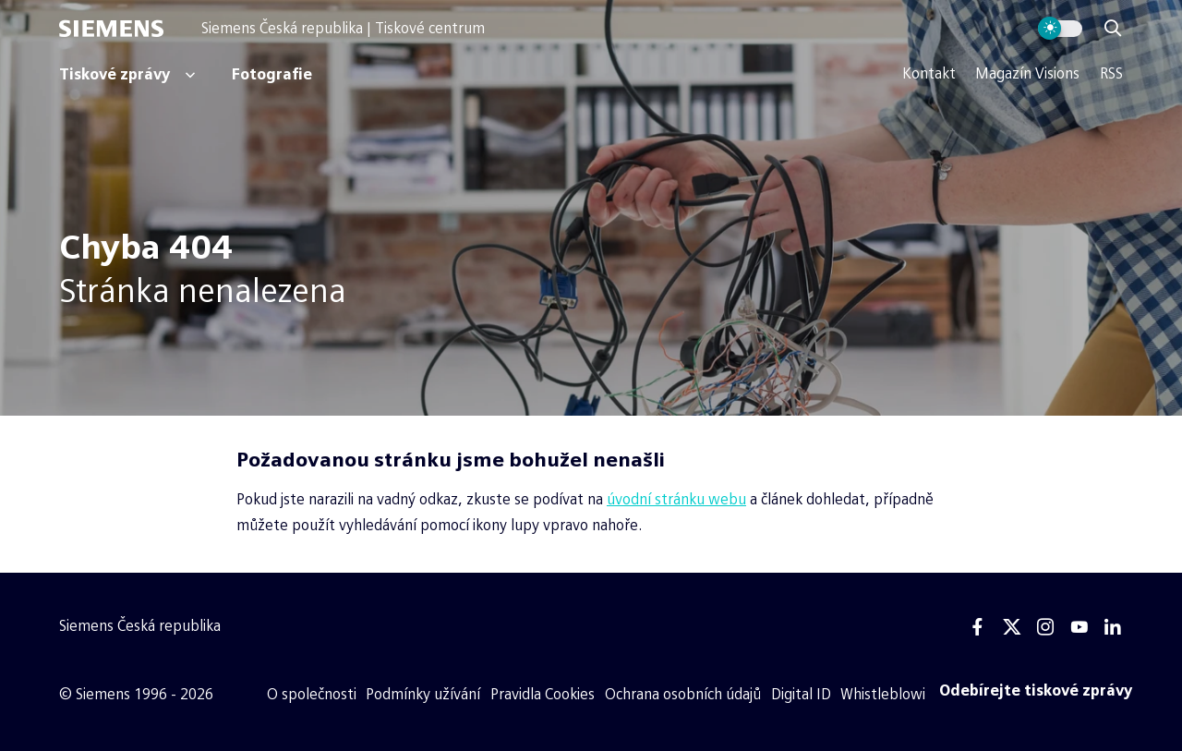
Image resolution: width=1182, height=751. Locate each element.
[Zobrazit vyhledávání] (1113, 28)
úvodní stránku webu (676, 499)
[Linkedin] (1112, 627)
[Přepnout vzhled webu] (1060, 28)
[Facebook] (978, 627)
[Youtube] (1078, 627)
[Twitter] (1012, 627)
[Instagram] (1045, 627)
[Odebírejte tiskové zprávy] (1036, 691)
